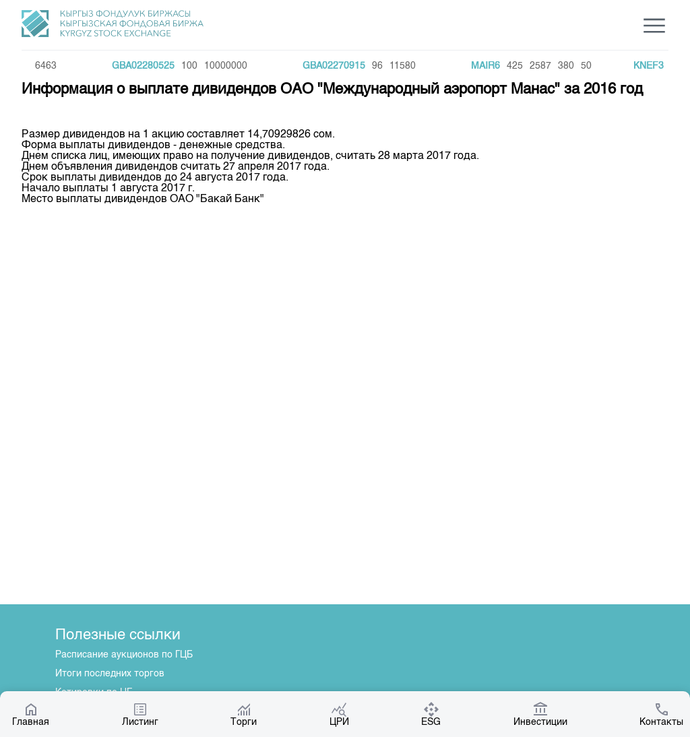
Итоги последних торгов (109, 673)
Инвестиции (540, 714)
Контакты (661, 714)
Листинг (140, 714)
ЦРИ (339, 714)
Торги (243, 714)
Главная (30, 714)
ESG (431, 714)
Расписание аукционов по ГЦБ (124, 655)
